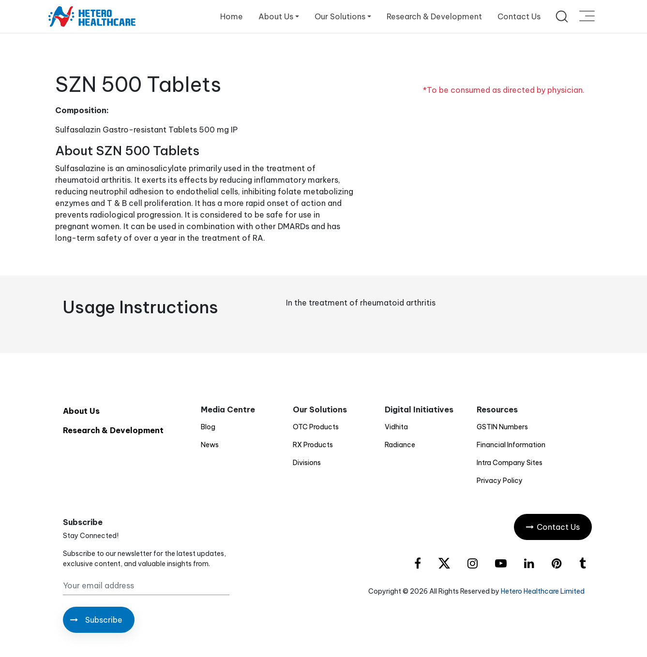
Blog (208, 427)
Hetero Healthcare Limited (543, 591)
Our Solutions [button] (340, 16)
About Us (81, 411)
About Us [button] (275, 16)
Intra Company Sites (509, 462)
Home (231, 16)
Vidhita (396, 427)
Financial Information (511, 444)
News (210, 444)
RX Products (313, 444)
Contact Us (519, 16)
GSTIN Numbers (502, 427)
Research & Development (434, 16)
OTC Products (316, 427)
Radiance (400, 444)
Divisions (307, 462)
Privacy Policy (500, 480)
